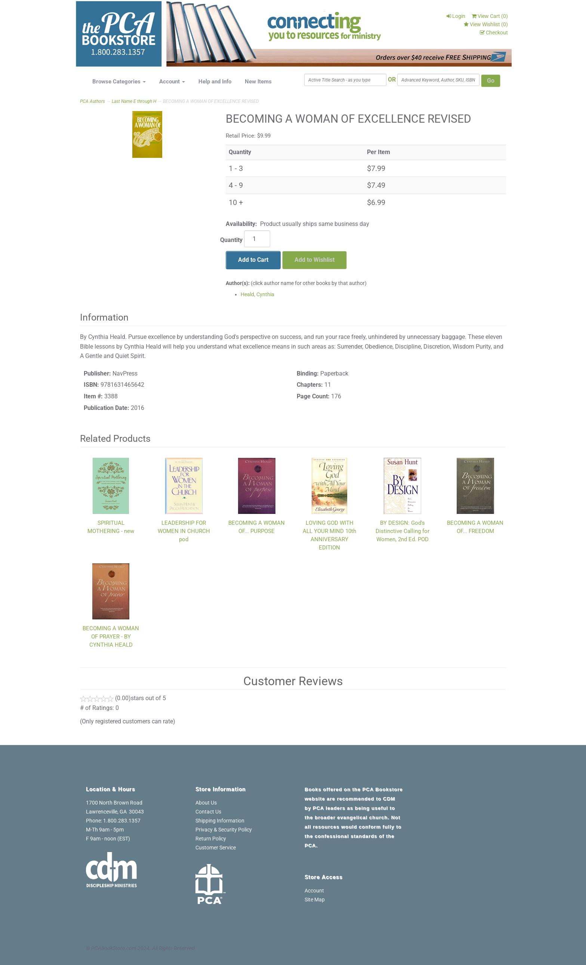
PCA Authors (92, 101)
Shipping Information (219, 821)
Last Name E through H (134, 101)
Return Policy (210, 839)
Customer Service (215, 848)
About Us (206, 803)
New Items (258, 81)
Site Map (315, 900)
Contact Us (208, 812)
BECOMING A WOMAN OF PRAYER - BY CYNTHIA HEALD (111, 636)
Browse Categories (119, 81)
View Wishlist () (486, 24)
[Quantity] (257, 238)
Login (456, 16)
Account (172, 81)
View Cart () (490, 16)
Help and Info (214, 81)
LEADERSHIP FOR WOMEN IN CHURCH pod (184, 531)
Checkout (494, 33)
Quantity (231, 239)
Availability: (241, 223)
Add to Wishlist (314, 259)
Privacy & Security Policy (223, 830)
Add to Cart (253, 259)
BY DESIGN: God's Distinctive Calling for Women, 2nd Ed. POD (402, 531)
